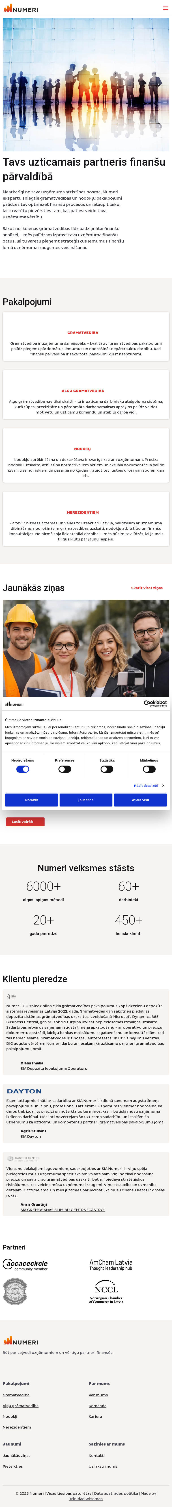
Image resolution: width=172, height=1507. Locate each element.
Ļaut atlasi (86, 800)
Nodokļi (10, 1416)
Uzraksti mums (103, 1466)
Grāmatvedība (16, 1395)
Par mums (98, 1395)
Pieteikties (13, 1466)
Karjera (95, 1416)
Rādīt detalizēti (146, 785)
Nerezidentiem (17, 1427)
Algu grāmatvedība (21, 1406)
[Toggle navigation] (165, 8)
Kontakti (97, 1456)
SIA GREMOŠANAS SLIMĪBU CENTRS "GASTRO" (63, 1210)
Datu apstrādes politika (116, 1493)
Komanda (97, 1406)
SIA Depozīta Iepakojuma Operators (54, 1068)
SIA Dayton (31, 1136)
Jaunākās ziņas (16, 1456)
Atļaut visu (140, 800)
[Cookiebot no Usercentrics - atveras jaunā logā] (147, 703)
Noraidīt (31, 800)
